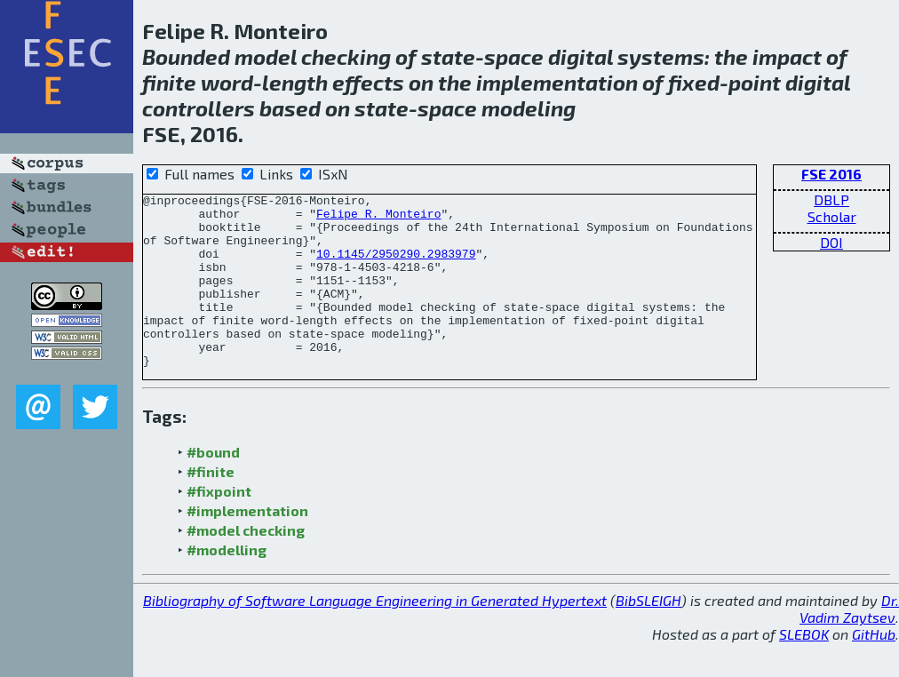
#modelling (227, 584)
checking (346, 56)
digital (580, 56)
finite (169, 82)
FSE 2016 (831, 173)
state (448, 56)
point (754, 82)
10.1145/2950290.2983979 (395, 267)
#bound (213, 486)
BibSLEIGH (648, 634)
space (514, 56)
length (295, 82)
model (266, 56)
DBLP (831, 199)
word (227, 82)
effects (368, 82)
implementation (557, 82)
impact (787, 56)
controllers (198, 108)
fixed (694, 82)
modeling (528, 108)
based (290, 108)
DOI (831, 242)
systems (660, 56)
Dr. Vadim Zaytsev (849, 643)
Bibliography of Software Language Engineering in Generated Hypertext (375, 634)
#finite (211, 506)
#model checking (246, 564)
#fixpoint (219, 525)
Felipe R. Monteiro (378, 219)
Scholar (832, 216)
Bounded (186, 56)
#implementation (247, 545)
